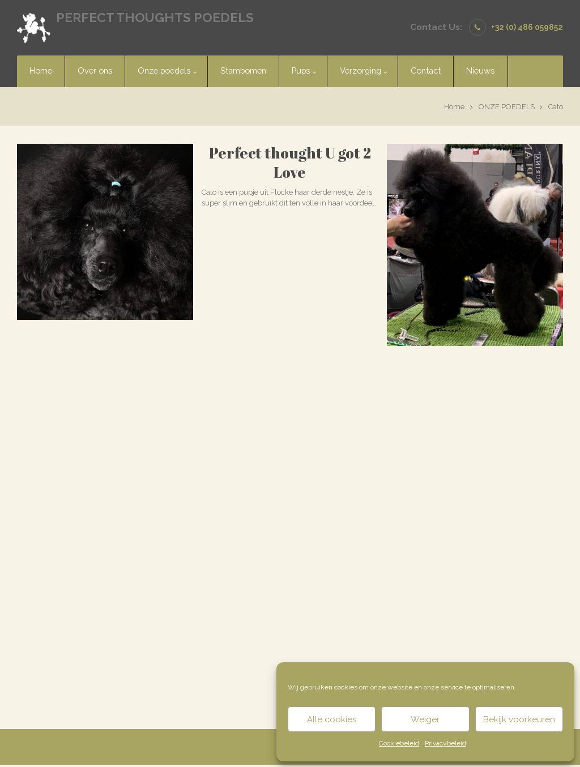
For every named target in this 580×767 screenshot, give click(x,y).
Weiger (425, 719)
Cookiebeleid (399, 743)
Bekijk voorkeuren (519, 719)
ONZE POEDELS (507, 106)
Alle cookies (331, 719)
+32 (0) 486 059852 (527, 27)
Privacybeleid (445, 743)
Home (454, 106)
